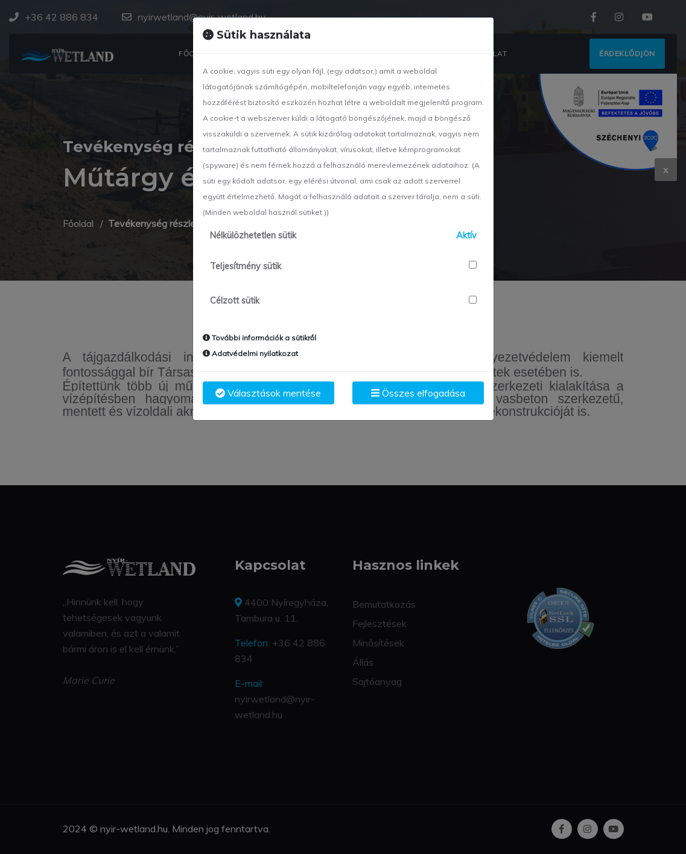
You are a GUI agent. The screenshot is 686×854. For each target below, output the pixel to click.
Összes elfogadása (418, 393)
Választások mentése (268, 393)
